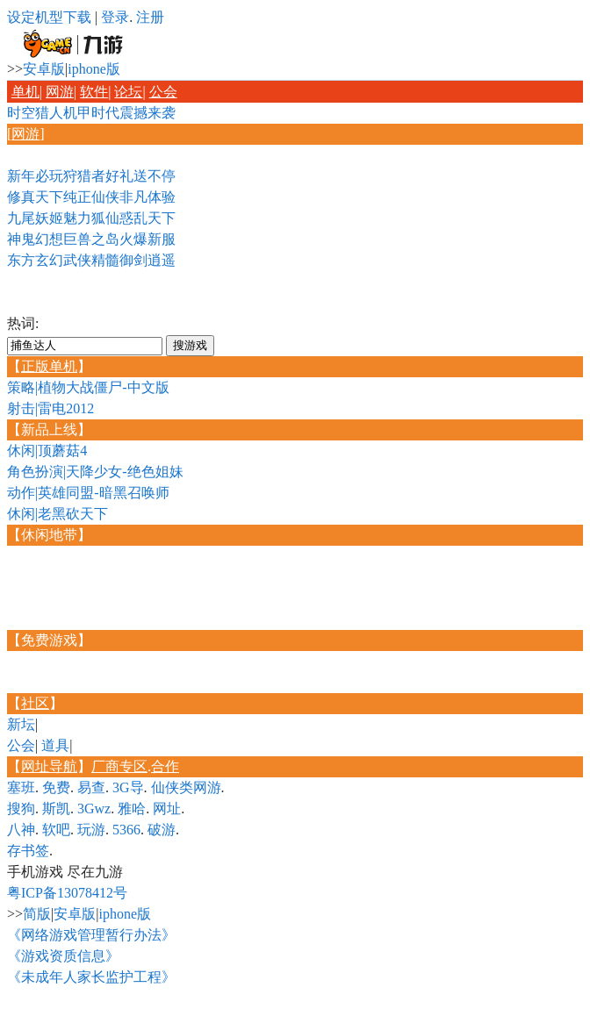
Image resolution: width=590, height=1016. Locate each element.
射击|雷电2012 (50, 408)
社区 (35, 703)
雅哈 (132, 808)
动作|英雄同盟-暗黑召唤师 (88, 492)
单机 (25, 91)
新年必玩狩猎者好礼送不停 (91, 175)
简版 (37, 913)
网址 (167, 808)
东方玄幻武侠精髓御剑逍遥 (91, 260)
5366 (126, 829)
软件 (94, 91)
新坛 (21, 724)
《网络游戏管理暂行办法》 (91, 934)
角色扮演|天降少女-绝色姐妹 (95, 471)
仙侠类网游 (186, 787)
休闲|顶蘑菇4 (47, 450)
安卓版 (44, 68)
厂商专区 (119, 766)
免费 (56, 787)
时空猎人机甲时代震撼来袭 (91, 112)
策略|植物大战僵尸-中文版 (88, 387)
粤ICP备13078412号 (67, 892)
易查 (91, 787)
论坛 (128, 91)
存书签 (28, 850)
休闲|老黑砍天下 (57, 513)
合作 (165, 766)
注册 (150, 17)
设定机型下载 (49, 17)
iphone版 (94, 68)
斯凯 (56, 808)
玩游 (91, 829)
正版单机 (49, 366)
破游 (162, 829)
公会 (163, 91)
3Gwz (94, 808)
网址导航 (49, 766)
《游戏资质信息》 (63, 955)
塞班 (21, 787)
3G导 (128, 787)
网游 (60, 91)
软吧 (56, 829)
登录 (115, 17)
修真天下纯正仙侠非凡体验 (91, 197)
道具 (55, 745)
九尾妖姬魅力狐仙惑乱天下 (91, 218)
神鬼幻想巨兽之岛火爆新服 (91, 239)
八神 (21, 829)
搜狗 (21, 808)
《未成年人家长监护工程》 (91, 976)
